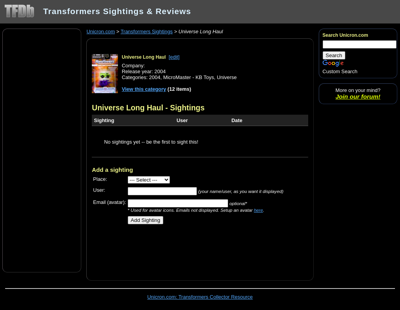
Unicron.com (100, 31)
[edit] (174, 57)
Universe (227, 77)
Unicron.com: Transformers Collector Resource (200, 297)
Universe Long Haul (144, 57)
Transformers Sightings (147, 31)
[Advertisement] (42, 149)
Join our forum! (358, 96)
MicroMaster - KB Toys (188, 77)
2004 (155, 77)
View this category (144, 89)
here (258, 210)
